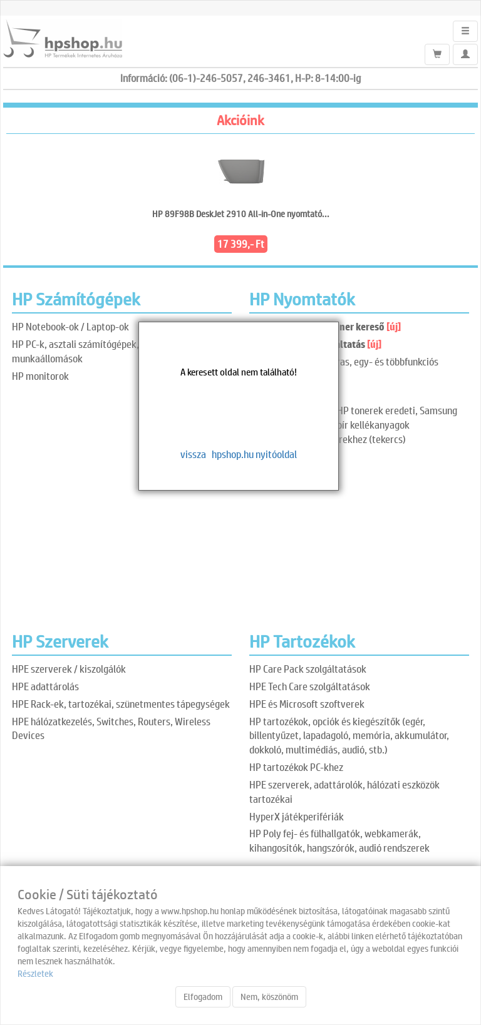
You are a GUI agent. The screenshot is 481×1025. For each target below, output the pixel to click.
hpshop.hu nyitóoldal (254, 454)
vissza (193, 454)
